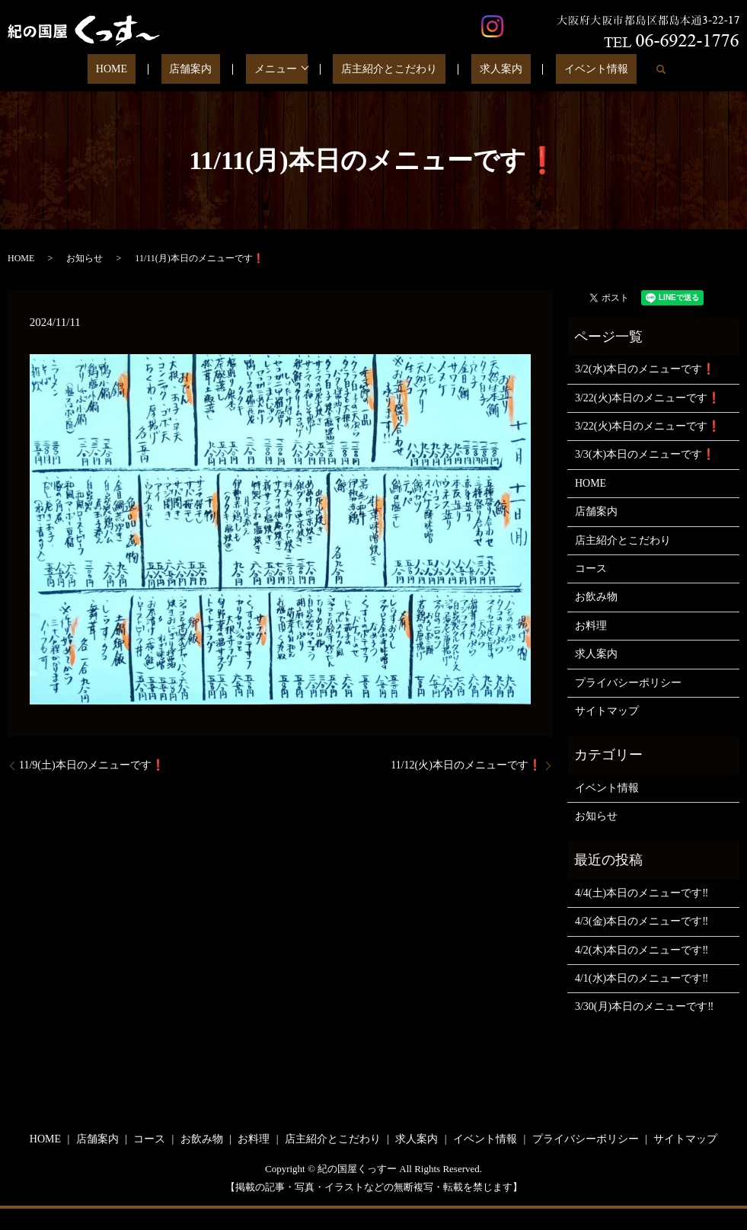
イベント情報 (559, 69)
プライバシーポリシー (628, 682)
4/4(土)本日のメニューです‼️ (641, 893)
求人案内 (480, 69)
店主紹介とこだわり (385, 69)
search (615, 69)
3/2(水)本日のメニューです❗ (645, 369)
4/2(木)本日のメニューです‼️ (641, 950)
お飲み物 (596, 596)
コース (591, 568)
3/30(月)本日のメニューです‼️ (644, 1006)
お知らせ (84, 258)
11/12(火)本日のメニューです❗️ (466, 765)
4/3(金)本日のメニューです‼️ (641, 921)
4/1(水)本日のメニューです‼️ (641, 978)
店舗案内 (211, 69)
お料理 (591, 625)
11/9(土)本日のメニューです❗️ (91, 765)
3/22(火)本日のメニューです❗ (647, 398)
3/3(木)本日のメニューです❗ (645, 454)
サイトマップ (607, 711)
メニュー (279, 69)
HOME (148, 69)
